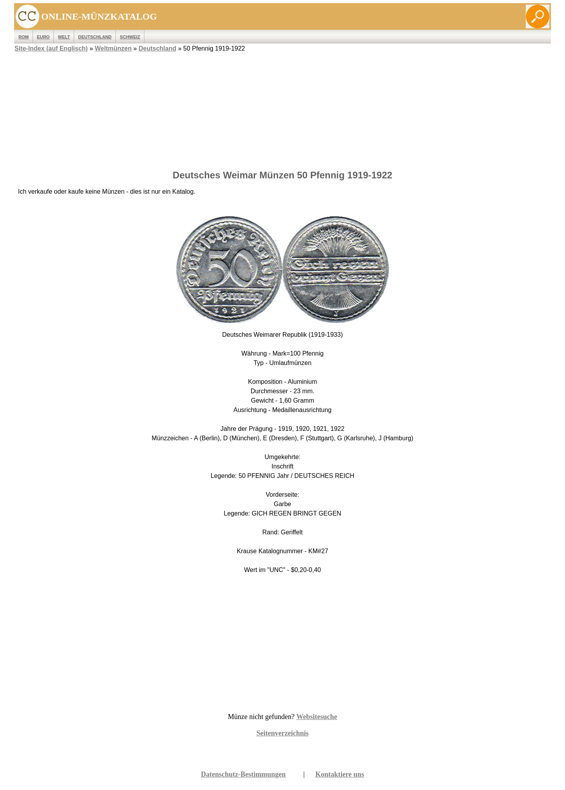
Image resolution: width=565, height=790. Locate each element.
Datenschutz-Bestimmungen (243, 774)
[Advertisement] (282, 108)
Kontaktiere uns (339, 774)
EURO (43, 37)
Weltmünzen (113, 48)
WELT (64, 37)
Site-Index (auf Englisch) (51, 48)
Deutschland (94, 37)
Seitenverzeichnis (283, 733)
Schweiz (130, 37)
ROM (23, 37)
